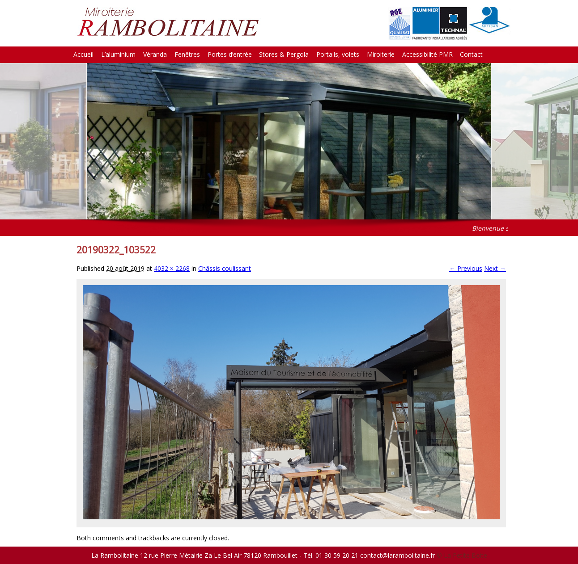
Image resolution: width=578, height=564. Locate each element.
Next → (495, 268)
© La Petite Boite (462, 555)
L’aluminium (118, 54)
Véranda (155, 54)
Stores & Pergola (284, 54)
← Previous (465, 268)
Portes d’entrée (230, 54)
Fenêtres (187, 54)
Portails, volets (337, 54)
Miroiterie (381, 54)
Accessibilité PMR (427, 54)
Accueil (83, 54)
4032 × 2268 (172, 268)
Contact (471, 54)
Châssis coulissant (224, 268)
